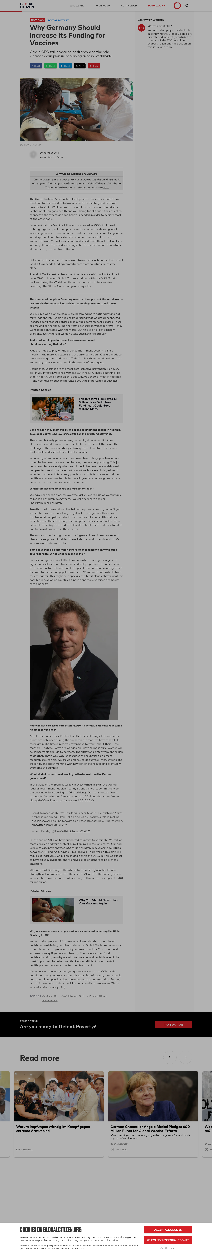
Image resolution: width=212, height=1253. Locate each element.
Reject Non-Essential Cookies (168, 1240)
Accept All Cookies (168, 1229)
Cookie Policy (168, 1248)
